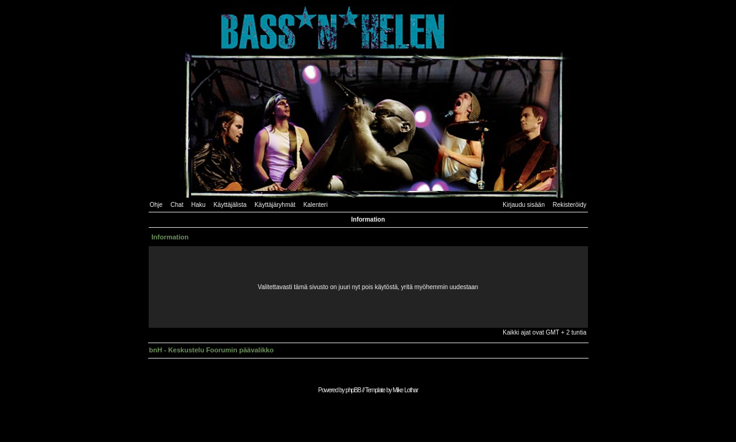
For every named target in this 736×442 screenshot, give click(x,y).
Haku (198, 204)
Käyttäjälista (229, 204)
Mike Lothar (405, 390)
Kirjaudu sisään (523, 204)
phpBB (353, 390)
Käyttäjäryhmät (275, 204)
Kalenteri (315, 204)
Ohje (156, 204)
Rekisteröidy (569, 204)
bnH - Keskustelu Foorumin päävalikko (211, 350)
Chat (176, 204)
